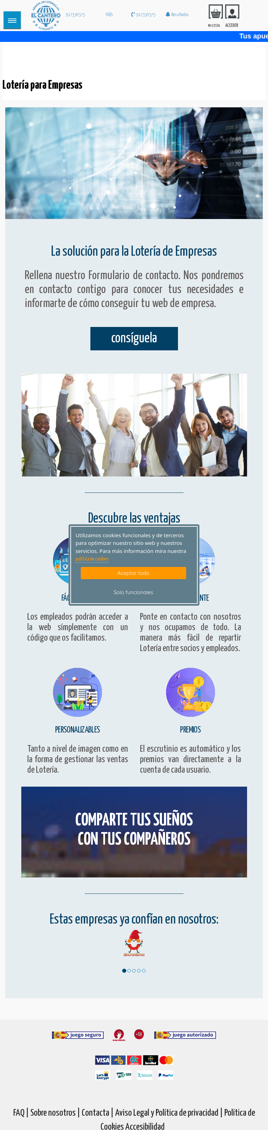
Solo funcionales (133, 592)
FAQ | (21, 1113)
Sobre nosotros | (55, 1113)
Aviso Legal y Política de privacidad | (169, 1113)
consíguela (134, 338)
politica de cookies (92, 559)
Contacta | (98, 1113)
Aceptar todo (133, 573)
